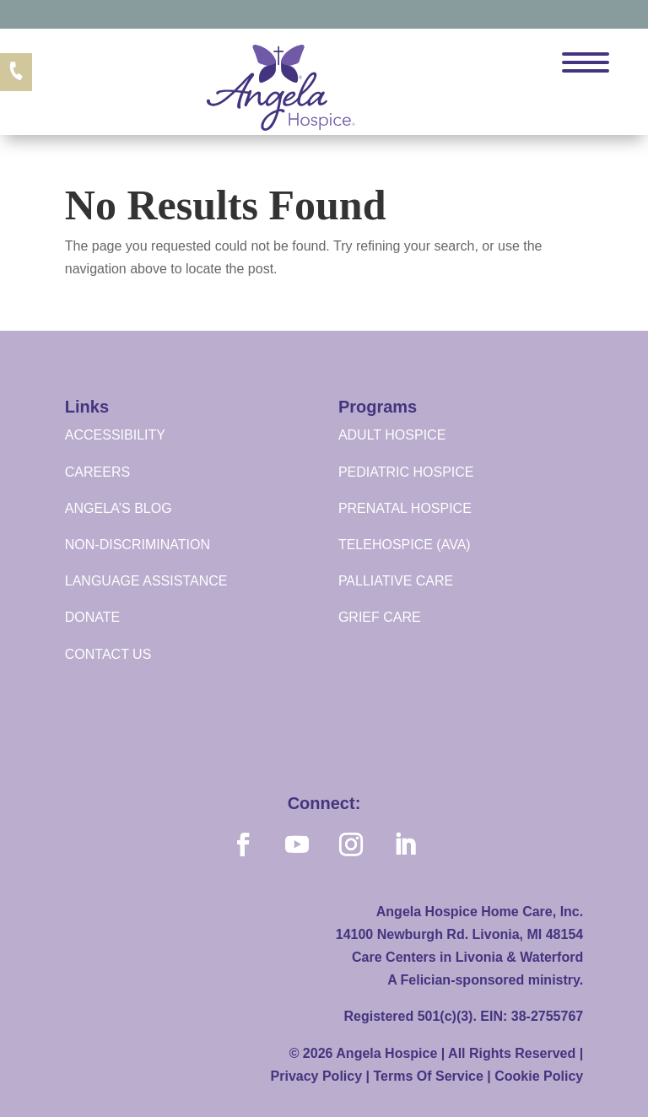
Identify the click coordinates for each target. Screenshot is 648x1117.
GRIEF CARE (379, 617)
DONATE (92, 617)
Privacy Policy (317, 1076)
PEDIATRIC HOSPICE (406, 472)
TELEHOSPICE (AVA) (404, 544)
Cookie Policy (538, 1076)
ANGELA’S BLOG (118, 508)
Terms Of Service (428, 1076)
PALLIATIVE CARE (395, 581)
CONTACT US (108, 654)
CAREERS (97, 472)
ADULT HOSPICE (392, 435)
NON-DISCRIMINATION (137, 544)
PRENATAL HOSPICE (405, 508)
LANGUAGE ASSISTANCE (146, 581)
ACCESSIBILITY (115, 435)
